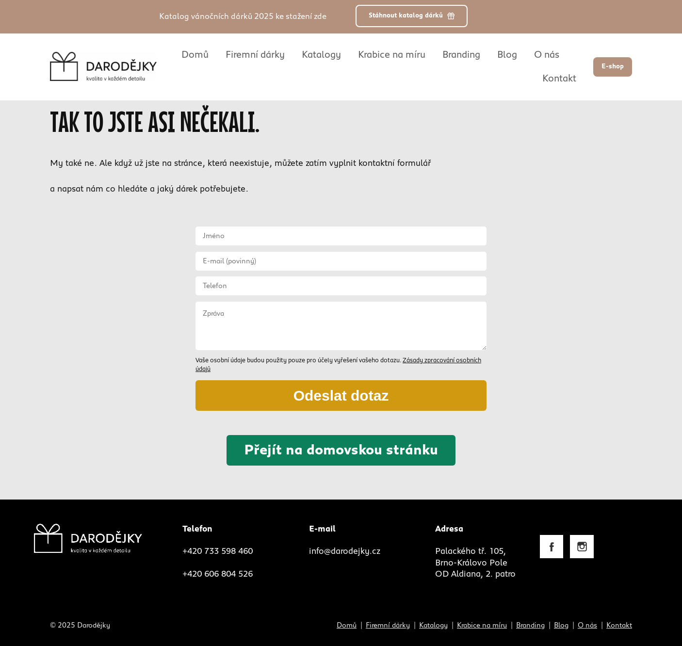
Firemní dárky (255, 55)
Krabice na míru (391, 55)
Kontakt (559, 78)
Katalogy (321, 55)
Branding (461, 55)
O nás (546, 55)
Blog (507, 55)
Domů (195, 55)
